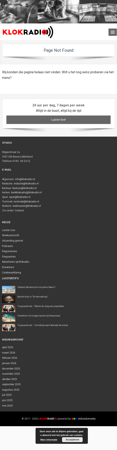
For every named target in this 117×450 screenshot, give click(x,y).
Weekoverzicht (10, 235)
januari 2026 (9, 363)
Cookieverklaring (11, 272)
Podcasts (7, 246)
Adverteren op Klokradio (15, 261)
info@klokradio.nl (25, 179)
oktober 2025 (9, 379)
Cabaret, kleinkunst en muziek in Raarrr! (36, 287)
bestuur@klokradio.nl (24, 188)
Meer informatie (49, 439)
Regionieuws (9, 251)
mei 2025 (7, 405)
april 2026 (7, 347)
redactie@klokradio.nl (26, 183)
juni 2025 (7, 400)
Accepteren (72, 439)
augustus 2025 (10, 389)
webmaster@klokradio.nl (27, 206)
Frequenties (9, 256)
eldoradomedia (87, 418)
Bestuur (6, 188)
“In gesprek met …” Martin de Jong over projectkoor (40, 306)
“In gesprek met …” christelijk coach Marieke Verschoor (42, 325)
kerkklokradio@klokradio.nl (26, 192)
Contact (19, 210)
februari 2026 (9, 357)
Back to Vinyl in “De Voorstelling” (32, 297)
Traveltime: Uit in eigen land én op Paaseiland (38, 316)
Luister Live (8, 230)
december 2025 (11, 368)
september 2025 (11, 384)
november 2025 (11, 373)
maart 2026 (8, 352)
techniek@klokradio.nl (26, 201)
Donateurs (8, 267)
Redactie (7, 183)
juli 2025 (7, 394)
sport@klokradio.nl (19, 197)
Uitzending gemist (12, 240)
